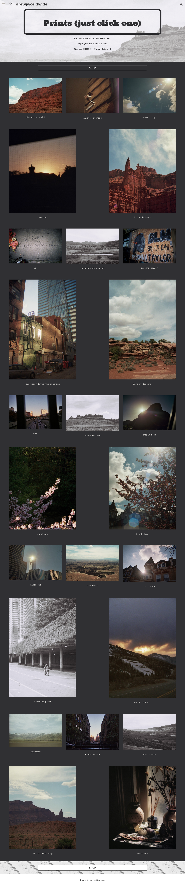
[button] (3, 4)
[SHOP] (92, 68)
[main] (92, 22)
